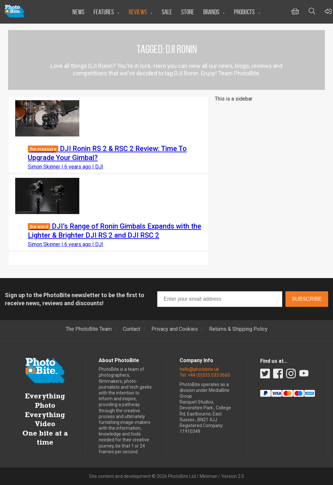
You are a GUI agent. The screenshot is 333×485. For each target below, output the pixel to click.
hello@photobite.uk (199, 369)
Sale (167, 12)
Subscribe (307, 299)
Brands (211, 12)
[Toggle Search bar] (311, 12)
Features (104, 12)
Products (244, 12)
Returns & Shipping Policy (238, 329)
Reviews (138, 12)
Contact (131, 329)
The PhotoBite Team (89, 329)
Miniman (208, 476)
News (78, 12)
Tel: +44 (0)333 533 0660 (205, 375)
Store (187, 12)
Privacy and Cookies (174, 329)
